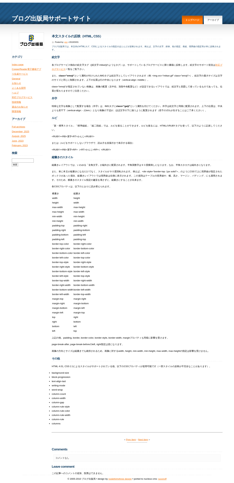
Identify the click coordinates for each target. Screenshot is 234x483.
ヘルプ (15, 92)
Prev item (131, 439)
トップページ (192, 20)
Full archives (18, 126)
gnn (65, 42)
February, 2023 (20, 145)
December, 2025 (20, 131)
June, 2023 (17, 141)
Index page (17, 64)
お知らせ (16, 83)
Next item (143, 439)
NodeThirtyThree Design (120, 479)
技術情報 (16, 102)
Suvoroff (162, 479)
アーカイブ (213, 20)
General (16, 78)
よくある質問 (19, 88)
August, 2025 (19, 136)
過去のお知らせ (20, 107)
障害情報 (16, 111)
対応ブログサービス (22, 97)
